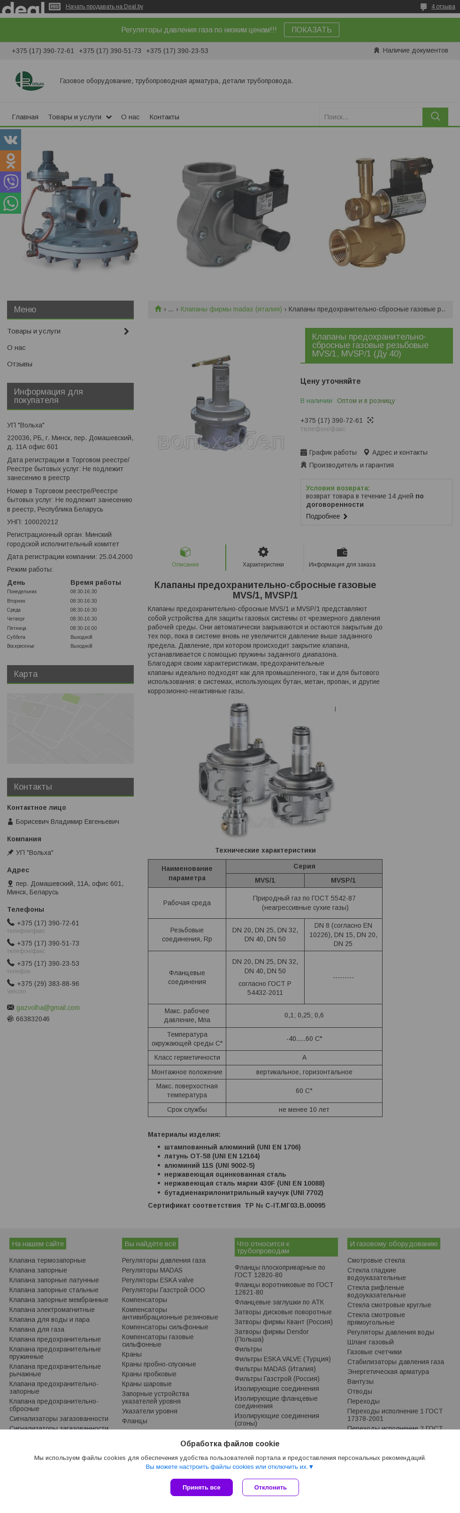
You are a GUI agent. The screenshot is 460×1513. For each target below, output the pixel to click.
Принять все (202, 1487)
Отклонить (270, 1487)
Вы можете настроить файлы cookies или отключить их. (227, 1466)
